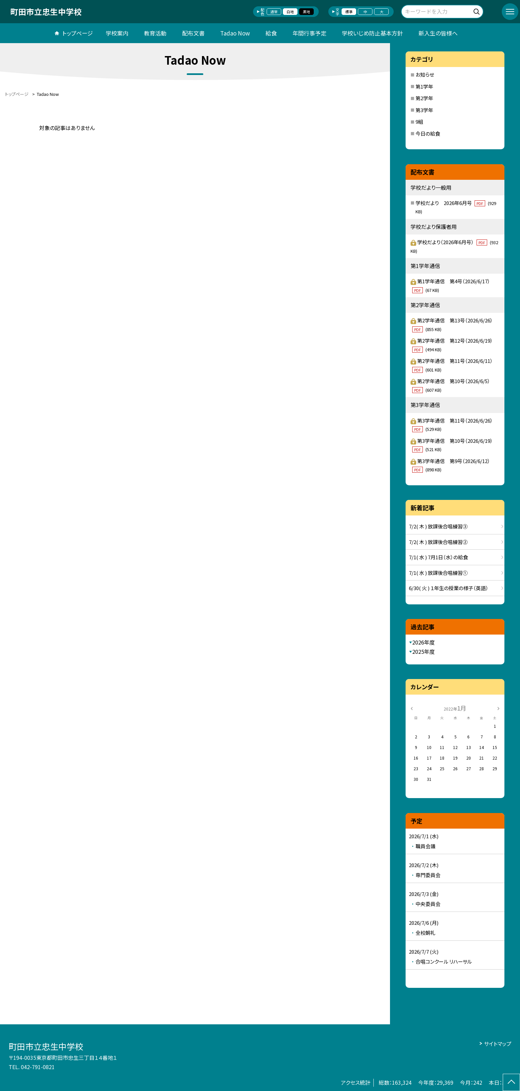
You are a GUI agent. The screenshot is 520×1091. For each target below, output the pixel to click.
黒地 (306, 11)
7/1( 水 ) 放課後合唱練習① (438, 572)
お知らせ (425, 74)
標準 (349, 11)
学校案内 (117, 33)
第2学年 (424, 98)
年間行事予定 (309, 33)
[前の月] (412, 708)
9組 (419, 121)
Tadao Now (235, 33)
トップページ (77, 33)
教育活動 (155, 33)
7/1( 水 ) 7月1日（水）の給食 (438, 557)
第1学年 (424, 86)
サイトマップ (497, 1044)
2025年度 (423, 651)
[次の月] (498, 708)
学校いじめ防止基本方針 (372, 33)
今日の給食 (428, 133)
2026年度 (423, 642)
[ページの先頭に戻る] (511, 1082)
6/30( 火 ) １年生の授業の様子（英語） (448, 587)
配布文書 (193, 33)
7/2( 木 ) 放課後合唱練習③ (438, 526)
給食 (271, 33)
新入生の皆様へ (438, 33)
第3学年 (424, 109)
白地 (290, 11)
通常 (274, 11)
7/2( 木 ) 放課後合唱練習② (438, 541)
